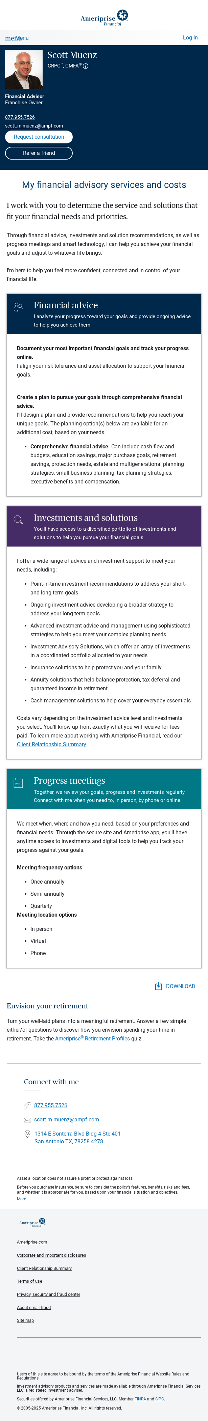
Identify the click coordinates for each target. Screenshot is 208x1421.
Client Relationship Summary (51, 744)
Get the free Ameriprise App (109, 1355)
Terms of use (29, 1281)
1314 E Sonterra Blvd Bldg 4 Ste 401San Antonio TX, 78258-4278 (77, 1138)
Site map (25, 1320)
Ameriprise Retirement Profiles (92, 1038)
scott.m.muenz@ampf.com (34, 126)
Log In (190, 37)
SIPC (159, 1399)
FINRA (140, 1399)
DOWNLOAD (175, 986)
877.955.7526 (20, 117)
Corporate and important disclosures (51, 1255)
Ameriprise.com (32, 1242)
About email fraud (34, 1307)
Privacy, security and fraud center (48, 1294)
